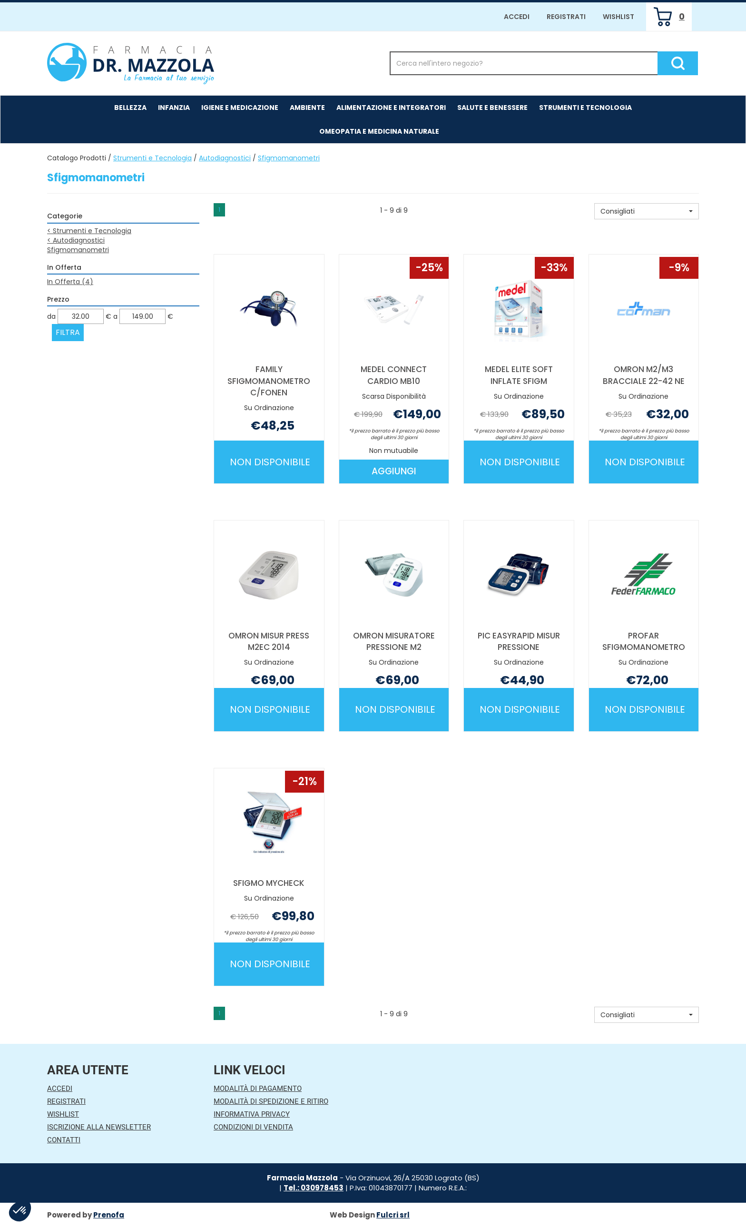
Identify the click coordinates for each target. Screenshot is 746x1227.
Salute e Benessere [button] (492, 107)
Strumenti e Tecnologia (152, 158)
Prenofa (108, 1215)
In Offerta (70, 281)
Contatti (63, 1140)
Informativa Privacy (252, 1114)
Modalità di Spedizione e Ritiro (271, 1101)
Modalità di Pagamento (258, 1088)
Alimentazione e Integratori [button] (391, 107)
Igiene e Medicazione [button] (239, 107)
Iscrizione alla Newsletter (99, 1127)
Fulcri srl (393, 1215)
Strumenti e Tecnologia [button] (585, 107)
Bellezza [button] (130, 107)
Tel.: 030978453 (314, 1188)
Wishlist (618, 16)
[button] (646, 211)
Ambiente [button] (307, 107)
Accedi (517, 16)
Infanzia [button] (174, 107)
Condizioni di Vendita (253, 1127)
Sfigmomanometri (78, 250)
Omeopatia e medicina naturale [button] (379, 131)
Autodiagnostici (225, 158)
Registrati (566, 16)
